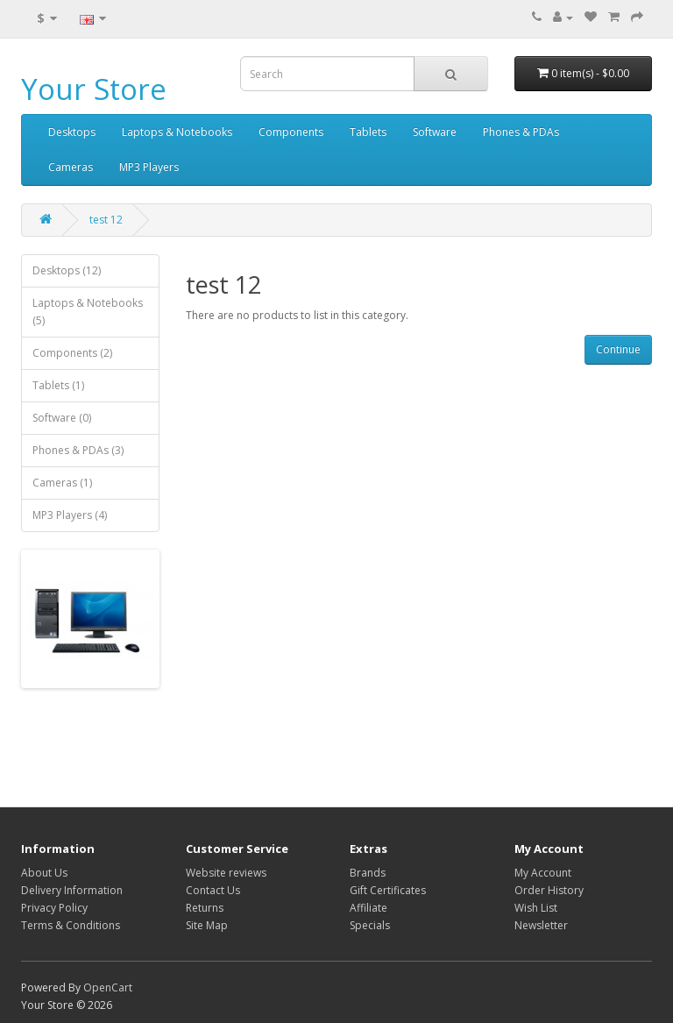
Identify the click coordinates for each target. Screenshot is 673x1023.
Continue (618, 349)
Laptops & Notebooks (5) (87, 311)
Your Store (93, 89)
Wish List (535, 907)
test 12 (106, 219)
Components (291, 131)
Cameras (70, 167)
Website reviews (226, 872)
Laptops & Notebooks (177, 131)
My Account (542, 872)
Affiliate (368, 907)
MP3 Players (149, 167)
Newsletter (541, 925)
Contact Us (213, 890)
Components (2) (72, 352)
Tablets (368, 131)
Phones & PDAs (521, 131)
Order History (549, 890)
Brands (368, 872)
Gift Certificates (388, 890)
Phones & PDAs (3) (78, 450)
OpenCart (107, 987)
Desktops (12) (66, 270)
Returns (204, 907)
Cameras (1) (62, 482)
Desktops (72, 131)
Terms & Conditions (70, 925)
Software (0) (61, 417)
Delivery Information (72, 890)
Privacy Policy (54, 907)
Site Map (207, 925)
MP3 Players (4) (69, 515)
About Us (44, 872)
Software (435, 131)
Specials (370, 925)
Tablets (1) (58, 385)
